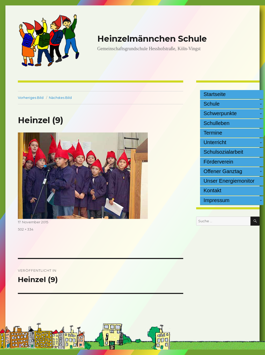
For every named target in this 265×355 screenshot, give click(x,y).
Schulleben (217, 123)
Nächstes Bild (60, 97)
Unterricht (215, 142)
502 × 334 (25, 229)
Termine (213, 133)
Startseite (215, 94)
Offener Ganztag (223, 171)
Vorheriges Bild (30, 97)
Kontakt (213, 190)
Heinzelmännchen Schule (152, 39)
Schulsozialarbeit (223, 152)
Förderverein (218, 162)
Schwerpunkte (220, 113)
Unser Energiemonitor (229, 181)
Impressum (217, 200)
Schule (212, 104)
